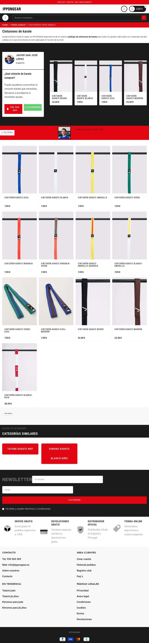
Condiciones (84, 601)
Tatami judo (9, 589)
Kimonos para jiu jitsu (14, 606)
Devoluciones (84, 618)
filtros (8, 132)
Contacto (7, 575)
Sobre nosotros (10, 569)
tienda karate (18, 25)
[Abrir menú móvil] (5, 18)
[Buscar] (79, 18)
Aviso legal (83, 595)
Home (5, 25)
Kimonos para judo (12, 601)
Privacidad (83, 589)
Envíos (80, 612)
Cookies (81, 606)
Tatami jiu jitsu (10, 595)
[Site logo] (11, 8)
